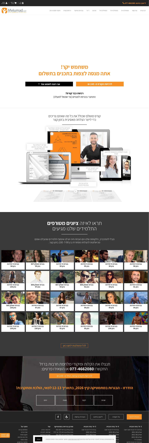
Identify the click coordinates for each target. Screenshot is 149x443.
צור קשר (134, 10)
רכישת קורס (67, 10)
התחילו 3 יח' (125, 10)
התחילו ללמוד (134, 426)
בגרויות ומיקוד (78, 10)
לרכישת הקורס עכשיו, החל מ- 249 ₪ (74, 385)
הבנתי (39, 439)
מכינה (94, 10)
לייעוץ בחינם (98, 426)
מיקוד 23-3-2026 (55, 10)
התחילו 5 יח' (103, 10)
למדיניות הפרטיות (74, 439)
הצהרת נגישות (80, 426)
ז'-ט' (87, 10)
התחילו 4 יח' (114, 10)
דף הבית (143, 10)
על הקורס (116, 426)
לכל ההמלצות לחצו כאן (74, 355)
